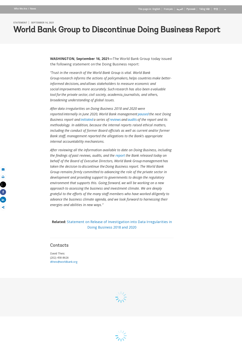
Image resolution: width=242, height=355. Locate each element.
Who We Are (20, 8)
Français (168, 9)
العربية (180, 9)
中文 (216, 9)
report (120, 155)
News (33, 8)
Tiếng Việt (204, 9)
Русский (191, 9)
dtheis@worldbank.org (64, 262)
